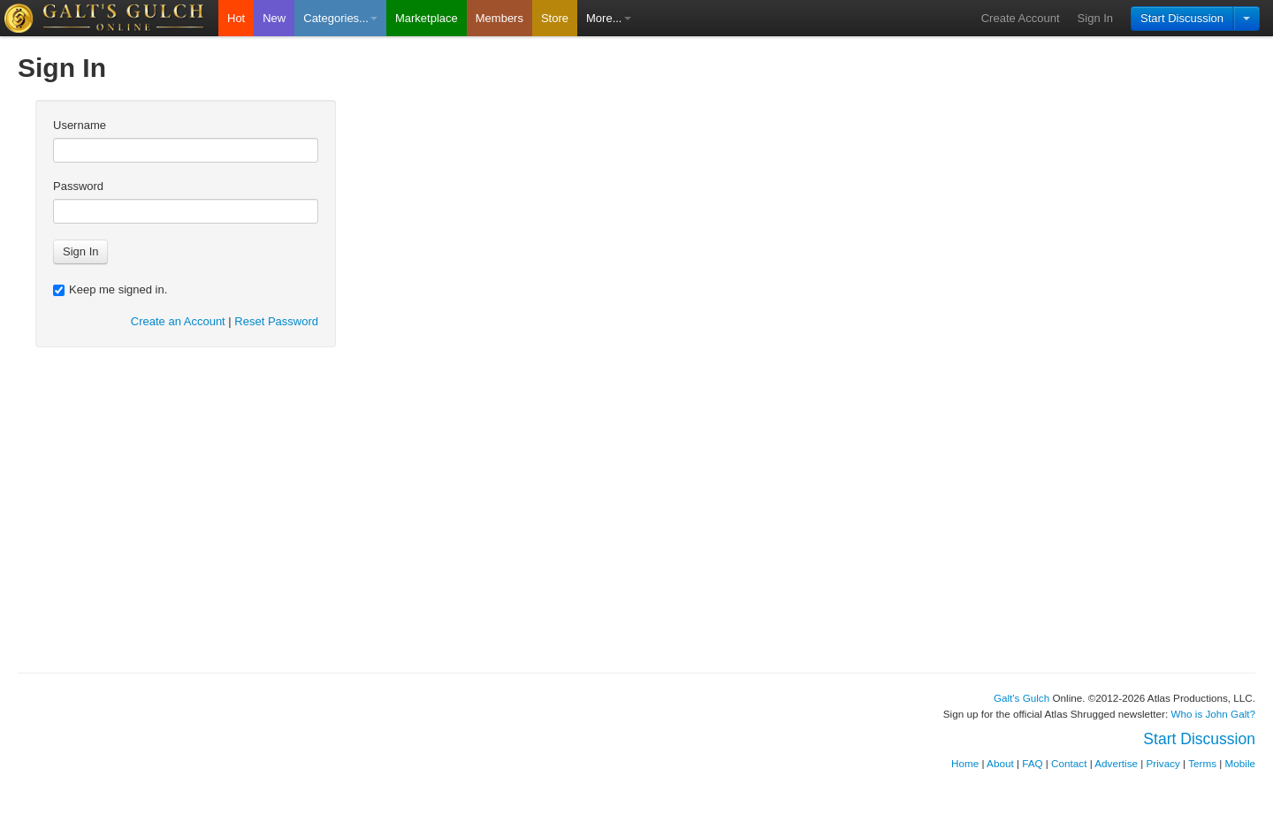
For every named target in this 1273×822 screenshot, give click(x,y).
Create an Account (178, 321)
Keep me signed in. (110, 289)
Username (79, 125)
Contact (1068, 763)
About (1000, 763)
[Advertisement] (636, 533)
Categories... (340, 18)
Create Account (1020, 18)
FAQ (1032, 763)
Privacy (1163, 763)
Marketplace (426, 18)
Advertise (1116, 763)
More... (608, 18)
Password (78, 186)
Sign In (1095, 18)
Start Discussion (1181, 18)
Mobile (1240, 763)
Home (965, 763)
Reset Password (276, 321)
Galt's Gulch (1021, 698)
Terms (1202, 763)
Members (499, 18)
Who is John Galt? (1213, 713)
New (274, 18)
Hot (236, 18)
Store (554, 18)
